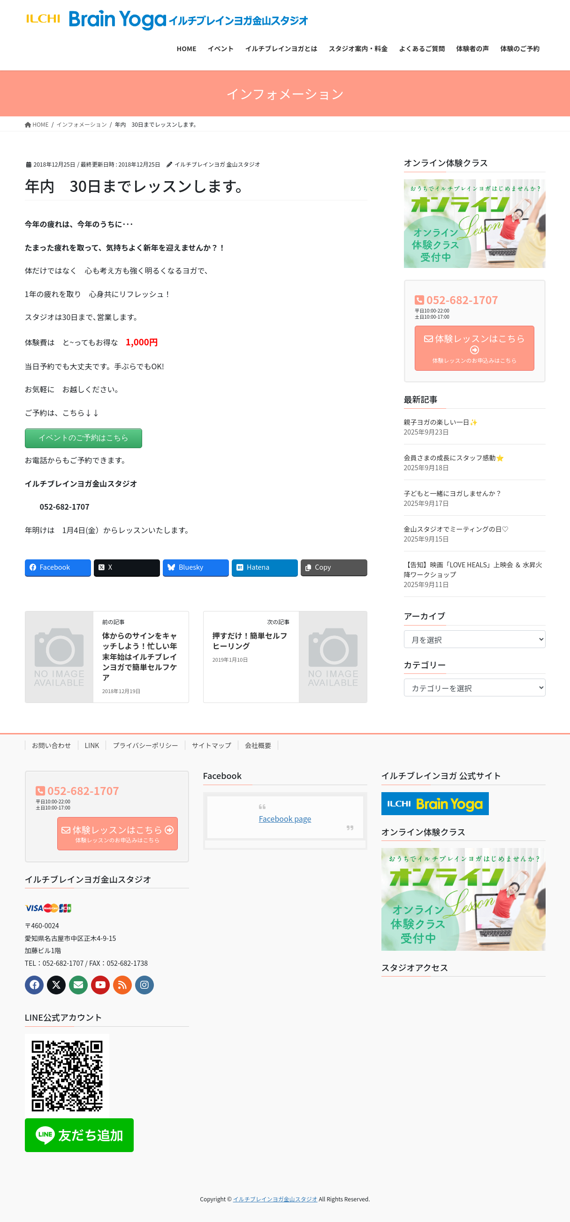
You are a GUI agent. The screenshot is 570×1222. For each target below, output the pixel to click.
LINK (92, 745)
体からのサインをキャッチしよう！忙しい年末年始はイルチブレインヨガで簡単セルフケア (139, 656)
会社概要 (258, 745)
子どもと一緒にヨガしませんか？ (453, 493)
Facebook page (285, 818)
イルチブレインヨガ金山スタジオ (275, 1199)
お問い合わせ (51, 745)
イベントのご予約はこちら (83, 438)
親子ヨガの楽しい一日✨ (441, 422)
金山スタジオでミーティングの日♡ (456, 529)
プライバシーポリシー (145, 745)
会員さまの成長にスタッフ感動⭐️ (454, 457)
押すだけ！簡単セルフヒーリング (250, 640)
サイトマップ (211, 745)
